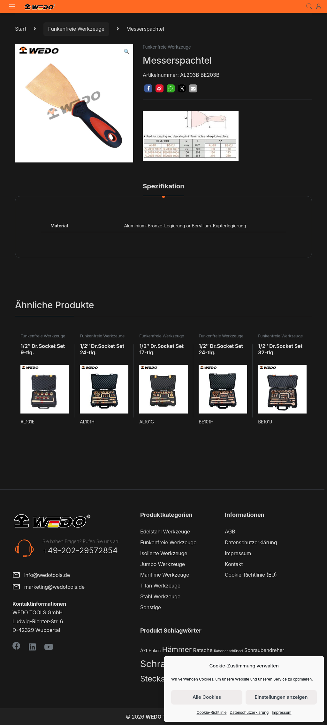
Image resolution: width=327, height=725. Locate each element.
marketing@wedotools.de (48, 587)
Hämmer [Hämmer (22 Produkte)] (177, 649)
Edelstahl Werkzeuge (165, 531)
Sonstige (150, 607)
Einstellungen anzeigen (281, 697)
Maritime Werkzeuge (164, 574)
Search (309, 6)
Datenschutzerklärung (249, 712)
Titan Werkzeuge (160, 585)
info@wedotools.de (41, 575)
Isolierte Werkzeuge (163, 553)
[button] (127, 51)
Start (20, 29)
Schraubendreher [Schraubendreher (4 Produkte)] (264, 650)
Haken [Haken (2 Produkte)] (154, 650)
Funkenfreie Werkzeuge (76, 29)
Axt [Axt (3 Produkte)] (143, 650)
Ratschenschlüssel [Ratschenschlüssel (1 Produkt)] (228, 651)
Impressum (281, 712)
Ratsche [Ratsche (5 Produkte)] (203, 650)
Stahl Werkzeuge (160, 596)
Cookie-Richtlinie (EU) (251, 574)
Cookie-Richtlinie (212, 712)
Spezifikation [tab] (163, 186)
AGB (230, 531)
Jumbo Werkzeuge (162, 564)
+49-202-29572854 (80, 550)
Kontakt (234, 564)
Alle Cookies (207, 697)
